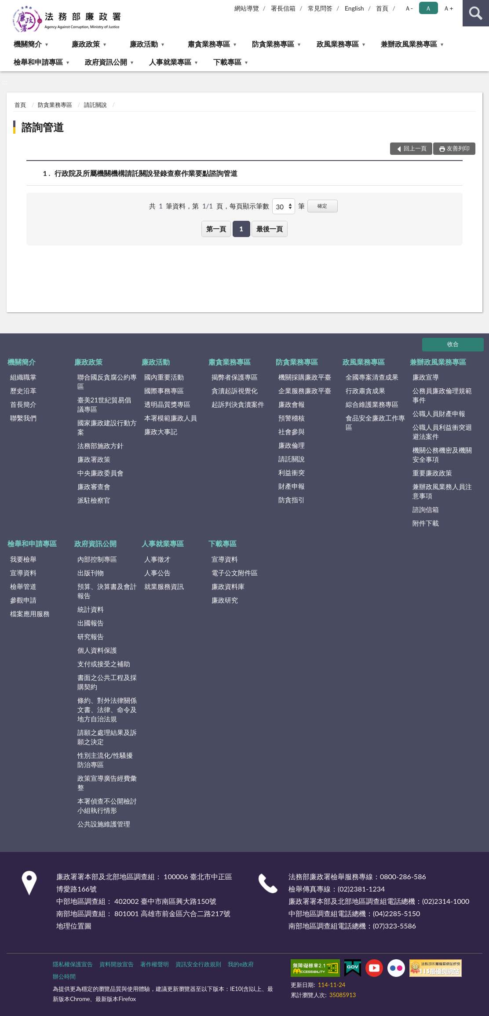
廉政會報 (291, 404)
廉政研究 (225, 600)
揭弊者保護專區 (235, 377)
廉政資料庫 (228, 586)
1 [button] (241, 229)
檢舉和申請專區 (38, 62)
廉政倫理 (291, 445)
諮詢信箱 (425, 509)
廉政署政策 (93, 459)
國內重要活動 (164, 377)
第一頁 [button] (216, 229)
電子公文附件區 (235, 573)
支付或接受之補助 (103, 664)
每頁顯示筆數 (249, 206)
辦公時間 (64, 976)
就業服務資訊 (164, 586)
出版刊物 (90, 573)
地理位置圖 (73, 925)
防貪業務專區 (273, 44)
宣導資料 (23, 573)
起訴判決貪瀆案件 (238, 404)
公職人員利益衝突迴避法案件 (442, 431)
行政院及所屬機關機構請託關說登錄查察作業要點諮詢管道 (146, 173)
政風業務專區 (338, 44)
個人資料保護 (97, 650)
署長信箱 (283, 8)
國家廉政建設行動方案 (107, 427)
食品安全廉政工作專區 (375, 422)
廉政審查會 (93, 486)
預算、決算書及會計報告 (107, 590)
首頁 (382, 8)
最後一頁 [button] (269, 229)
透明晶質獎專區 (167, 404)
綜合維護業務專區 (372, 404)
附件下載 (425, 523)
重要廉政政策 (432, 473)
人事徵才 (157, 559)
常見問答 (320, 8)
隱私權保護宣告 (73, 964)
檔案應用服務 (30, 614)
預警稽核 (291, 418)
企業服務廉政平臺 (304, 391)
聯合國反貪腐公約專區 (107, 381)
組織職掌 (23, 377)
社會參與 (291, 431)
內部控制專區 (97, 559)
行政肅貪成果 (365, 391)
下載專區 (227, 62)
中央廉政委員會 (100, 473)
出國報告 (90, 623)
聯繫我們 (23, 418)
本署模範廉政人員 (170, 418)
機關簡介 (28, 44)
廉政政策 (86, 44)
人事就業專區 (170, 62)
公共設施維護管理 (103, 824)
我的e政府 (241, 964)
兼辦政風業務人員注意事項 (442, 491)
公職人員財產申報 (438, 413)
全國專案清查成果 (372, 377)
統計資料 (90, 609)
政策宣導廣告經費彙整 (107, 782)
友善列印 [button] (458, 148)
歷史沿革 (23, 391)
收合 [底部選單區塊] (453, 343)
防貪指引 (291, 500)
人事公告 (157, 573)
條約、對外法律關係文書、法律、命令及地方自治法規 (107, 709)
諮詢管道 (43, 127)
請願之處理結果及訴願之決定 (107, 737)
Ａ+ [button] (448, 8)
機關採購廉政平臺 (304, 377)
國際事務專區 (164, 391)
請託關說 (95, 104)
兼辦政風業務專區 (409, 44)
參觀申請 (23, 600)
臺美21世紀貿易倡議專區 (104, 404)
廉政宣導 (425, 377)
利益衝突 (291, 472)
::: (8, 8)
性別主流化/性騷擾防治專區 (105, 759)
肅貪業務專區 (209, 44)
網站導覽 (246, 8)
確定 (322, 205)
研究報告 (90, 636)
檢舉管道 (23, 586)
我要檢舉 (23, 559)
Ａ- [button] (409, 8)
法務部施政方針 (100, 446)
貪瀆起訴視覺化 (235, 391)
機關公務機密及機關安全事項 (442, 454)
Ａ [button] (428, 8)
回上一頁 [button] (415, 148)
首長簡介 (23, 404)
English (354, 8)
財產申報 (291, 486)
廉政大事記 (160, 431)
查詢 (476, 13)
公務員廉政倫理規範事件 (442, 395)
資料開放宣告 (116, 964)
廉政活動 (144, 44)
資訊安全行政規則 (198, 964)
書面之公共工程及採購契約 (107, 682)
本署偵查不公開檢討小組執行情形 (107, 805)
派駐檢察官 (93, 500)
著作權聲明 (154, 964)
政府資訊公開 (106, 62)
